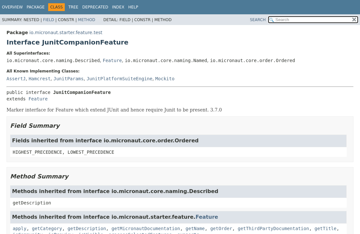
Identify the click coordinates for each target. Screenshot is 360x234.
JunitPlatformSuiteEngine (119, 78)
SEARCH (258, 20)
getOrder (221, 228)
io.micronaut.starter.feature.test (65, 32)
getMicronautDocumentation (145, 228)
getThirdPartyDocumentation (273, 228)
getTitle (325, 228)
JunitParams (68, 78)
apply (19, 228)
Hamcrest (39, 78)
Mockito (164, 78)
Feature (112, 60)
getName (195, 228)
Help (133, 7)
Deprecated (95, 7)
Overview (12, 7)
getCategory (47, 228)
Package (36, 7)
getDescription (87, 228)
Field (48, 20)
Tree (73, 7)
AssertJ (16, 78)
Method (86, 20)
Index (118, 7)
